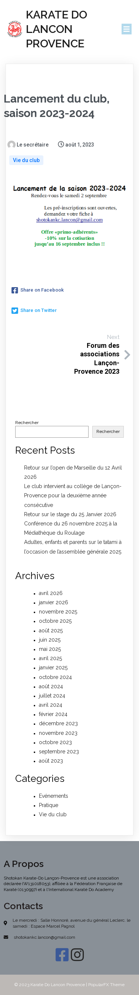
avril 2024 (50, 705)
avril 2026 (51, 593)
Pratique (48, 805)
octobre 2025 (55, 621)
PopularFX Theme (106, 984)
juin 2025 (49, 640)
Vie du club (26, 160)
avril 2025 (50, 658)
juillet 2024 (52, 696)
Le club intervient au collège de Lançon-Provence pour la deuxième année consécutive (73, 495)
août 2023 (51, 761)
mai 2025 (50, 649)
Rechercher (27, 422)
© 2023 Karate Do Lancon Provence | (51, 984)
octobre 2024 (55, 677)
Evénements (53, 796)
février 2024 (53, 714)
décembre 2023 (58, 723)
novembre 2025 (58, 612)
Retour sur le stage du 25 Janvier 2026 (70, 514)
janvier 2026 (53, 602)
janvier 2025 (53, 667)
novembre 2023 (58, 733)
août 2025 (51, 630)
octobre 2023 (55, 742)
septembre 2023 (59, 751)
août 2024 (51, 686)
